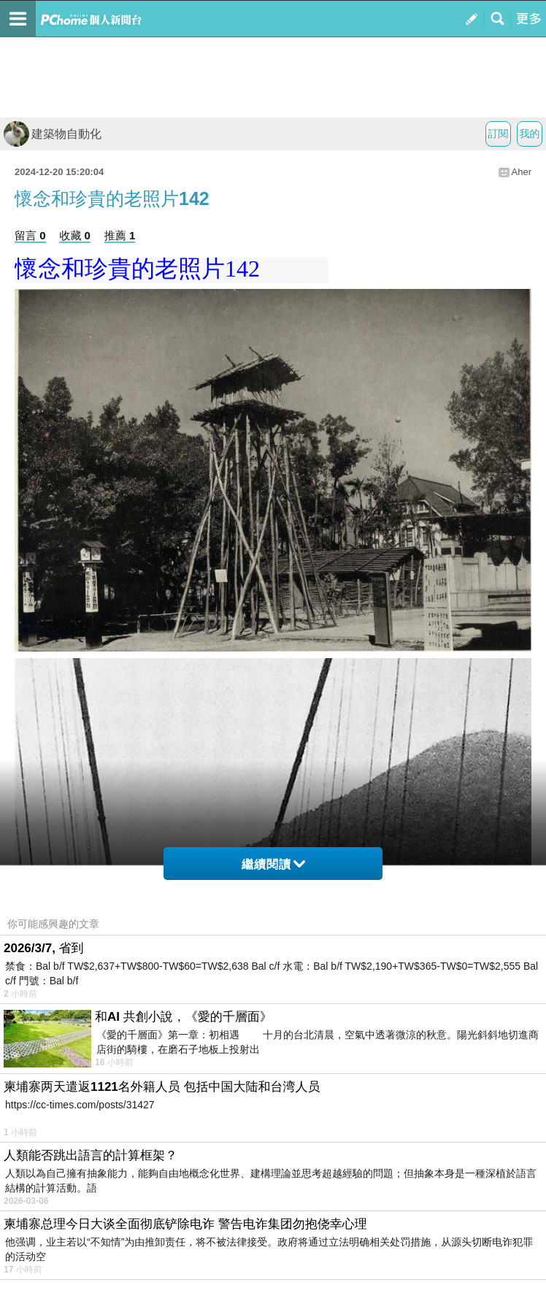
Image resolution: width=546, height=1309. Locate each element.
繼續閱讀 (273, 864)
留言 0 (30, 235)
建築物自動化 (52, 134)
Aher (521, 171)
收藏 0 (75, 235)
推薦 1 (120, 235)
